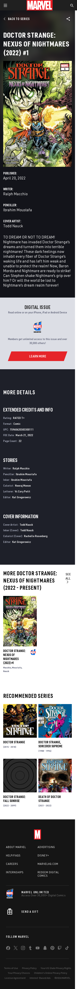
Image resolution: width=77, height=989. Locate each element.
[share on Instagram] (23, 949)
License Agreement (15, 977)
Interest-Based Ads (40, 977)
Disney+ (43, 855)
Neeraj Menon (23, 485)
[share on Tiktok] (67, 949)
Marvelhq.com (48, 863)
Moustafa (17, 667)
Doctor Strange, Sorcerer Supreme (50, 744)
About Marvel (16, 847)
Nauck (6, 671)
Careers (12, 863)
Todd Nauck (13, 225)
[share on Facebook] (8, 949)
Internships (15, 872)
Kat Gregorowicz (21, 497)
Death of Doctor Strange (49, 799)
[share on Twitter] (16, 949)
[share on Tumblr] (30, 949)
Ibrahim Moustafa (17, 209)
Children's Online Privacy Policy (50, 972)
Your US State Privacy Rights (56, 968)
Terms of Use (11, 968)
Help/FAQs (13, 855)
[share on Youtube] (38, 949)
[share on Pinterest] (52, 949)
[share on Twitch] (60, 949)
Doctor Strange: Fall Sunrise (14, 799)
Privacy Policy (29, 968)
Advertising (46, 847)
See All (68, 578)
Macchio (7, 667)
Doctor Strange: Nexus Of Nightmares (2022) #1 (14, 657)
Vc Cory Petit (22, 491)
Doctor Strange (14, 742)
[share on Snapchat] (45, 949)
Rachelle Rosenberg (35, 536)
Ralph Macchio (15, 193)
